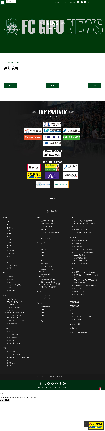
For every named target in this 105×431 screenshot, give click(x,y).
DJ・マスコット (12, 306)
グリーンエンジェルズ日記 (82, 318)
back (52, 85)
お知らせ (10, 229)
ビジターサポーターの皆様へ (50, 234)
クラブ (5, 297)
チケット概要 (11, 353)
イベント (10, 238)
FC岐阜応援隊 (74, 308)
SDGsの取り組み (79, 257)
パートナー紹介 (46, 265)
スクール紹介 (78, 321)
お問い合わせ (74, 330)
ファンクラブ (11, 255)
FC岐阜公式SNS (79, 284)
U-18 (42, 257)
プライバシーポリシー (63, 378)
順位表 (9, 284)
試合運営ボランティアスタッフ (17, 322)
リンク (76, 299)
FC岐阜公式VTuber (13, 309)
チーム (9, 235)
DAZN (43, 237)
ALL (8, 227)
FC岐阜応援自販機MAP (48, 281)
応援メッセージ (79, 293)
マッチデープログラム (14, 287)
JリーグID (10, 362)
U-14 (42, 317)
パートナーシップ (46, 268)
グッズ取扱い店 (46, 300)
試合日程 (10, 281)
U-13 (42, 320)
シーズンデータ (12, 339)
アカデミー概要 (46, 308)
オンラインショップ (47, 297)
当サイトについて (49, 378)
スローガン (10, 333)
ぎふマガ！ (77, 290)
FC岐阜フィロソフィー (14, 301)
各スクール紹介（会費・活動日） (85, 225)
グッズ (9, 244)
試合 (8, 232)
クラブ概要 (38, 378)
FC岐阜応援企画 (12, 325)
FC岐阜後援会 (74, 304)
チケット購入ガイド (13, 356)
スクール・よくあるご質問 (82, 234)
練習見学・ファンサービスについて (85, 274)
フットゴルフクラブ (80, 262)
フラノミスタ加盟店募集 (48, 289)
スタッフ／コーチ (79, 228)
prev (10, 85)
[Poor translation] (7, 402)
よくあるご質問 (75, 326)
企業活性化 (77, 245)
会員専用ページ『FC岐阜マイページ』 (86, 287)
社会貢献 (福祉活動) (80, 260)
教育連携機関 (78, 248)
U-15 (42, 254)
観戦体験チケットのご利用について (18, 359)
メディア (10, 264)
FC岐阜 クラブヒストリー (15, 304)
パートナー (10, 241)
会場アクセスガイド (47, 223)
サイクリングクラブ (80, 265)
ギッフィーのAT (12, 267)
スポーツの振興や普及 (81, 242)
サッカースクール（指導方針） (84, 223)
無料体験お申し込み (80, 231)
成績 (42, 323)
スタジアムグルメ (46, 240)
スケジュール (41, 245)
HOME (57, 2)
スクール (10, 249)
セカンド (43, 251)
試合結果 (10, 278)
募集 (8, 258)
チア (8, 261)
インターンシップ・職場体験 (83, 251)
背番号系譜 (10, 342)
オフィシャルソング (80, 296)
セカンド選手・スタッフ (15, 345)
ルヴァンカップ (12, 292)
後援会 (9, 270)
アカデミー (10, 247)
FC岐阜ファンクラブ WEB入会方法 (85, 282)
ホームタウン (11, 252)
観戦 (38, 219)
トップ (43, 248)
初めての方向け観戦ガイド (49, 225)
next (95, 85)
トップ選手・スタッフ (14, 336)
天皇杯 (9, 289)
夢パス (9, 367)
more (58, 199)
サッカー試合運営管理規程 (79, 334)
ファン (72, 270)
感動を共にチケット (13, 365)
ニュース (63, 2)
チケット (6, 350)
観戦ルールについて (47, 231)
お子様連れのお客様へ (48, 228)
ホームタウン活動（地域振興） (84, 254)
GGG (75, 315)
